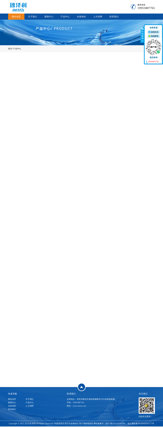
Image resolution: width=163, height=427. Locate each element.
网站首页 (16, 16)
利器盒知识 (59, 424)
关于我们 (32, 16)
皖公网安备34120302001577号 (141, 424)
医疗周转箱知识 (86, 424)
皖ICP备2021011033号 (115, 424)
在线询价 (81, 16)
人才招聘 (97, 16)
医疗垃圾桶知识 (72, 424)
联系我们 (114, 16)
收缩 (142, 35)
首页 (10, 49)
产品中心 (65, 16)
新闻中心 (48, 16)
